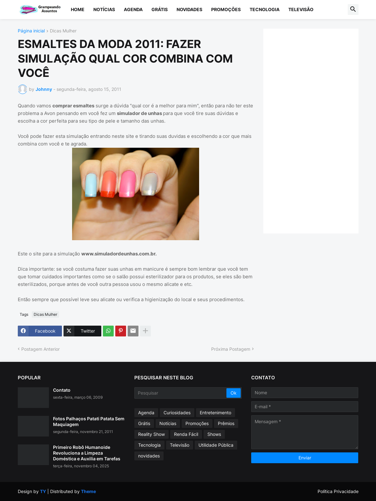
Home (77, 9)
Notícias (104, 9)
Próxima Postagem (230, 349)
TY (43, 491)
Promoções (226, 9)
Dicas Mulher (63, 31)
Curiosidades (177, 412)
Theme (88, 491)
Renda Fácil (186, 434)
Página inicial (31, 31)
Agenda (133, 9)
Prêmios (226, 423)
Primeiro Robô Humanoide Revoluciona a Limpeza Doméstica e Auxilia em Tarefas (86, 452)
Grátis (159, 9)
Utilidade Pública (215, 445)
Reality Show (151, 434)
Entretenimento (215, 412)
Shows (214, 434)
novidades (149, 455)
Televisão (300, 9)
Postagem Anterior (40, 349)
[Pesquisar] (180, 393)
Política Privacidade (338, 491)
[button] (353, 9)
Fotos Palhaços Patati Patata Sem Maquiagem (88, 421)
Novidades (189, 9)
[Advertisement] (317, 130)
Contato (61, 390)
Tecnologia (264, 9)
